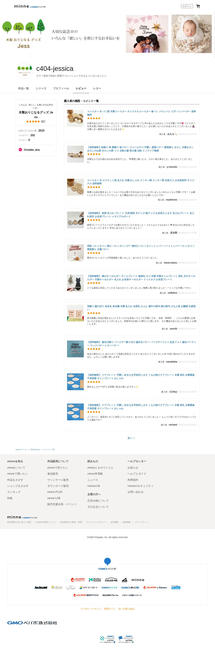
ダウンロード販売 (58, 485)
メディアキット (142, 522)
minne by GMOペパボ (30, 6)
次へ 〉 (132, 438)
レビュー (81, 88)
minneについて (16, 467)
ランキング (14, 492)
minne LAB (53, 498)
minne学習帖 (95, 473)
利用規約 (133, 479)
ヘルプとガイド (137, 473)
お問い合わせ (136, 492)
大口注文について (98, 506)
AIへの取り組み (126, 608)
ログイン (187, 6)
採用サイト (110, 608)
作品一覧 (23, 88)
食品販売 (52, 473)
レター (97, 88)
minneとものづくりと (100, 467)
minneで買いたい (17, 473)
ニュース (92, 479)
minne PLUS (54, 492)
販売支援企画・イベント (62, 504)
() (36, 121)
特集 (10, 498)
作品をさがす (15, 479)
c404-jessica (54, 68)
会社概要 (114, 522)
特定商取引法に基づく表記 (19, 522)
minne (22, 516)
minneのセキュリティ (141, 485)
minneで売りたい (57, 467)
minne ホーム (21, 449)
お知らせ (133, 467)
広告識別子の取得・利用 (71, 522)
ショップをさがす (18, 485)
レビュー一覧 (48, 449)
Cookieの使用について (45, 522)
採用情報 (127, 522)
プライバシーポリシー (96, 522)
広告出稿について (98, 500)
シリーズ (41, 88)
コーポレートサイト (90, 608)
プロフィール (61, 88)
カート (198, 6)
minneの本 (93, 485)
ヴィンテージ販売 (58, 479)
